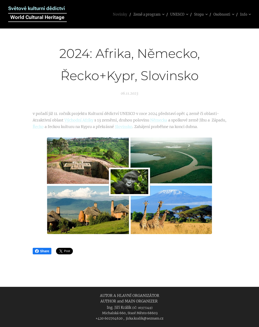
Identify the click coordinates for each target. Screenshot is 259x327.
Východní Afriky (78, 120)
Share (42, 251)
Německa (158, 120)
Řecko (38, 126)
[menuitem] (112, 14)
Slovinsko (123, 126)
